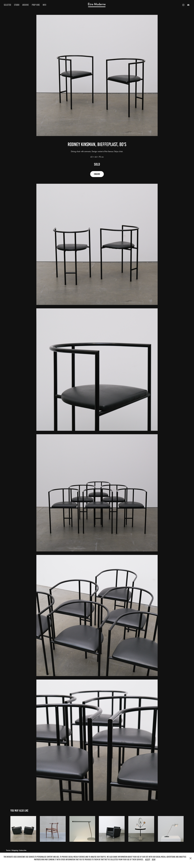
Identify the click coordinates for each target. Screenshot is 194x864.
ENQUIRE (97, 174)
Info (44, 5)
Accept (147, 859)
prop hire (36, 5)
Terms (8, 850)
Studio (16, 5)
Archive (25, 5)
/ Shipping (14, 850)
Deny (154, 859)
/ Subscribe (22, 850)
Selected (7, 5)
